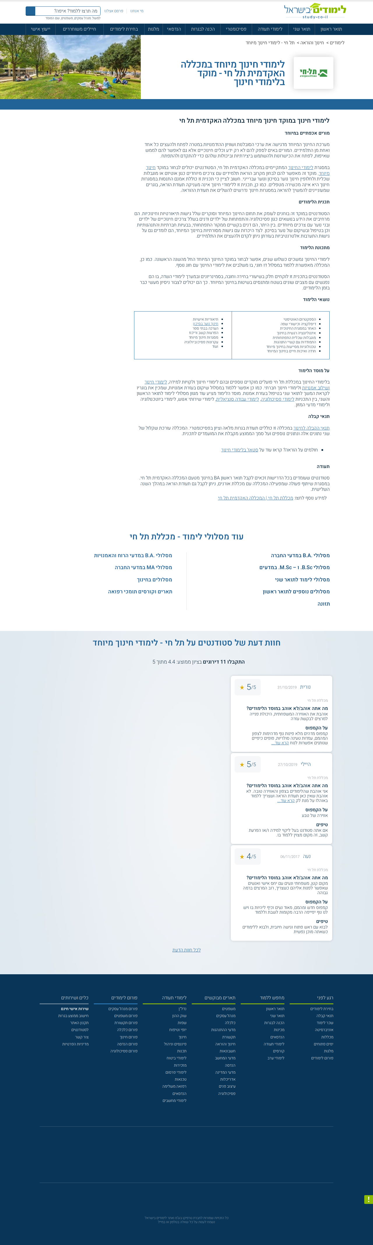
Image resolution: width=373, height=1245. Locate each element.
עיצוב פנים (227, 1086)
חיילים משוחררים (79, 29)
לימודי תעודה (270, 29)
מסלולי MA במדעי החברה (143, 567)
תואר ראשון (331, 29)
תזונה (324, 604)
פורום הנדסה (127, 1044)
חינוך (182, 1037)
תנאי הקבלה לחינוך (311, 428)
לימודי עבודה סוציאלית (237, 399)
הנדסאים (277, 1037)
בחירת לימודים (124, 29)
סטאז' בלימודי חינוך (239, 449)
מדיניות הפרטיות (75, 1044)
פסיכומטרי (236, 29)
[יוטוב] (194, 1158)
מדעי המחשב (225, 1058)
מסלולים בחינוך (154, 580)
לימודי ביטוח (176, 1058)
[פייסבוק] (182, 1157)
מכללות (327, 1037)
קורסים (278, 1051)
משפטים (228, 1009)
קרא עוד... (280, 743)
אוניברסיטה (324, 1030)
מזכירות (180, 1065)
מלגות (153, 29)
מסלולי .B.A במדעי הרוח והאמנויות (133, 556)
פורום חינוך (129, 1037)
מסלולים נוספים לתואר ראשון (296, 592)
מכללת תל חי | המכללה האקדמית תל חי (255, 498)
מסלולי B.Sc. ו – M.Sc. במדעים (294, 567)
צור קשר (82, 1037)
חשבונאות (227, 1051)
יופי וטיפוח (177, 1030)
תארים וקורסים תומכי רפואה (140, 592)
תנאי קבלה (324, 1016)
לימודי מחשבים (174, 1101)
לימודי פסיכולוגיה (277, 399)
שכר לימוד (325, 1023)
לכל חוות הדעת (187, 950)
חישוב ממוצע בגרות (73, 1016)
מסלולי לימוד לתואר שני (302, 580)
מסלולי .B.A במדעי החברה (300, 556)
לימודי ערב (276, 1058)
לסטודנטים (80, 1030)
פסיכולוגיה (226, 1094)
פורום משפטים (126, 1016)
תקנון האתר (79, 1023)
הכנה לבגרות (203, 29)
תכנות (181, 1051)
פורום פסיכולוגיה (124, 1051)
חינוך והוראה (312, 42)
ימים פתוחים (323, 1044)
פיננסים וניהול (175, 1044)
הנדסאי (174, 29)
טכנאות (180, 1079)
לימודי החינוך (300, 167)
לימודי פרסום (176, 1072)
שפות (182, 1023)
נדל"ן (182, 1009)
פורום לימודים (322, 1058)
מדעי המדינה (225, 1072)
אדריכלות (227, 1079)
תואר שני (301, 29)
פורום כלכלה (127, 1030)
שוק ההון (179, 1016)
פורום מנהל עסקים (123, 1009)
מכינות (279, 1030)
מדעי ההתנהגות (223, 1030)
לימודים (337, 42)
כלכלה (230, 1023)
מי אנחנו (136, 11)
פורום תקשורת (126, 1023)
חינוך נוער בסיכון (205, 323)
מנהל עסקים (225, 1016)
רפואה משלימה (174, 1086)
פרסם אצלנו (113, 11)
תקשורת (228, 1037)
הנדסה (230, 1065)
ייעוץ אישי (40, 29)
